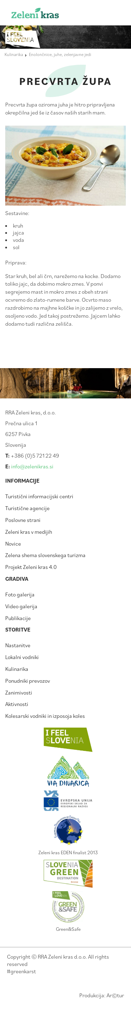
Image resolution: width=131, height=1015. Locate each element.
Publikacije (18, 617)
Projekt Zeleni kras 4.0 (31, 566)
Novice (13, 543)
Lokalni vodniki (22, 656)
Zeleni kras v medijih (28, 531)
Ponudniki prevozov (27, 680)
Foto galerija (20, 594)
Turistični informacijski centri (39, 496)
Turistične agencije (27, 508)
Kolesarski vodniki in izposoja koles (45, 715)
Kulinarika (16, 668)
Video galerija (21, 606)
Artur (115, 995)
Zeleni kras (46, 14)
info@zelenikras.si (32, 466)
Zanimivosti (18, 692)
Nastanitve (17, 645)
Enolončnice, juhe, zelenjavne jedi (60, 54)
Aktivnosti (16, 703)
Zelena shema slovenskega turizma (45, 555)
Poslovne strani (23, 519)
